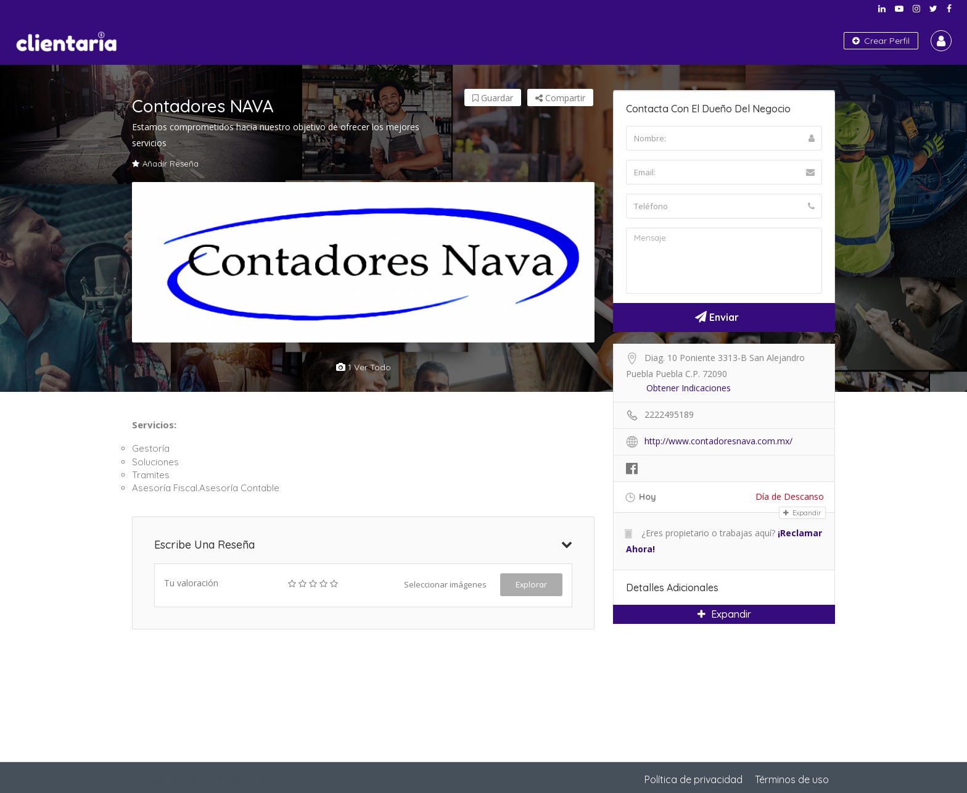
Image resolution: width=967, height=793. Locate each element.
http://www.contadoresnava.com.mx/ (718, 441)
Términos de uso (792, 779)
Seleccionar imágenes (445, 584)
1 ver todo (363, 367)
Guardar (492, 98)
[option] (363, 262)
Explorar (531, 584)
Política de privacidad (693, 779)
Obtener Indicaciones (688, 388)
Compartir (560, 98)
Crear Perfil (881, 40)
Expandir (802, 513)
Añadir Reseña (165, 163)
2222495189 (669, 414)
